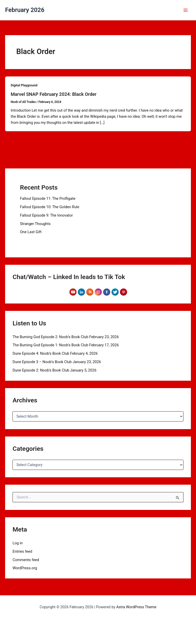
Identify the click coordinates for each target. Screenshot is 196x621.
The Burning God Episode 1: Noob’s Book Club (50, 345)
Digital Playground (24, 85)
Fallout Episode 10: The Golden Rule (49, 207)
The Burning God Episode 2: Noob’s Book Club (50, 337)
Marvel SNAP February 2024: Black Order (53, 94)
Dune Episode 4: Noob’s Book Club (41, 353)
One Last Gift (30, 232)
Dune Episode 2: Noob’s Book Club (41, 370)
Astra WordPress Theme (136, 607)
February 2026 (24, 10)
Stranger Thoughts (35, 223)
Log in (18, 543)
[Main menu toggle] (185, 10)
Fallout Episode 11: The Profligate (47, 198)
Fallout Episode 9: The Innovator (46, 215)
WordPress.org (25, 568)
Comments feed (26, 560)
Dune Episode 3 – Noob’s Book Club (42, 362)
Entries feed (22, 551)
